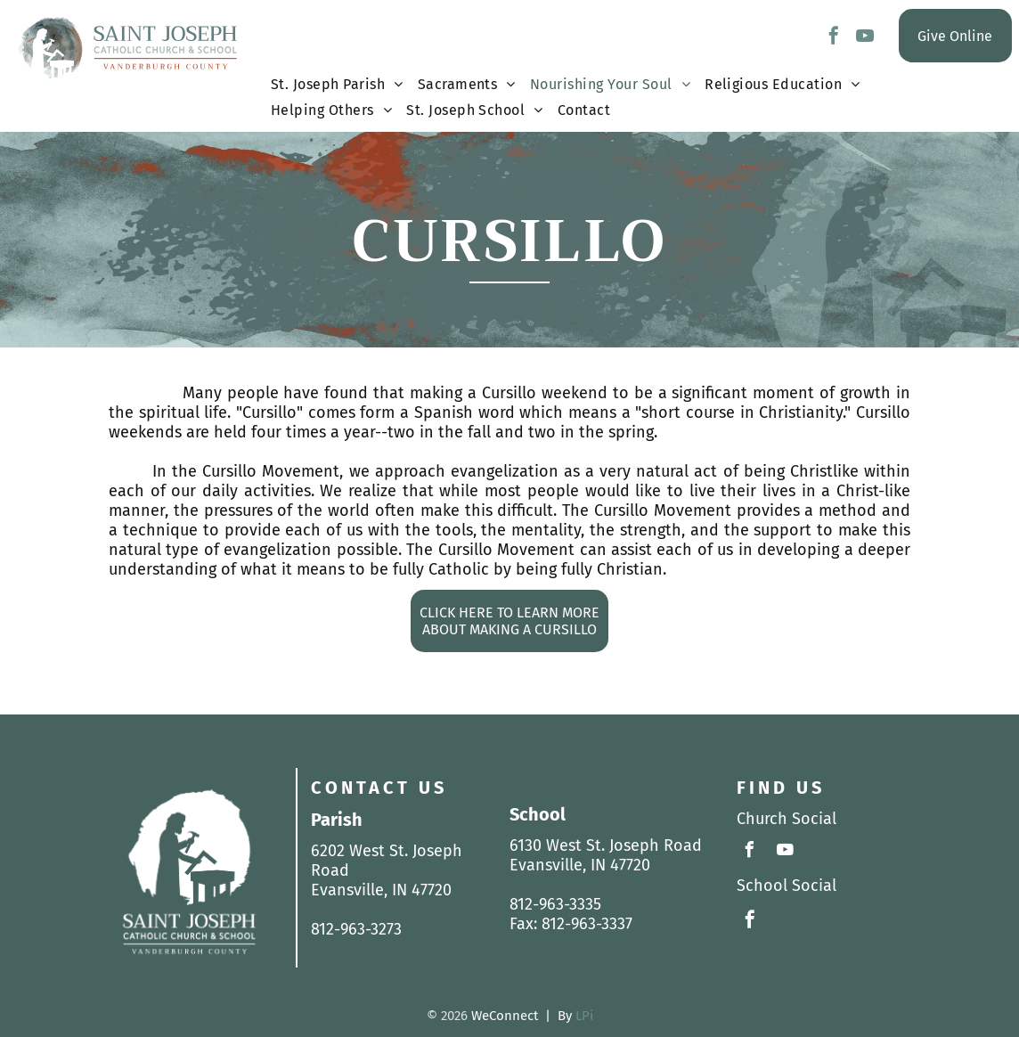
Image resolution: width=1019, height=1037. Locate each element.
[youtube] (865, 37)
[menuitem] (337, 89)
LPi (584, 1016)
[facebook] (833, 37)
